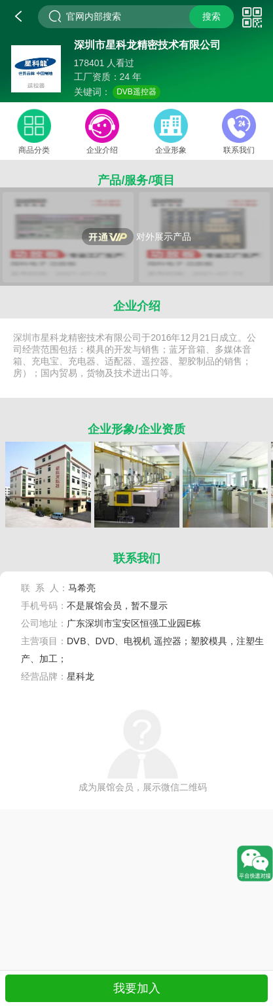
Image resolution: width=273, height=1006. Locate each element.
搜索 (211, 16)
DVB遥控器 (136, 91)
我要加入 (136, 988)
